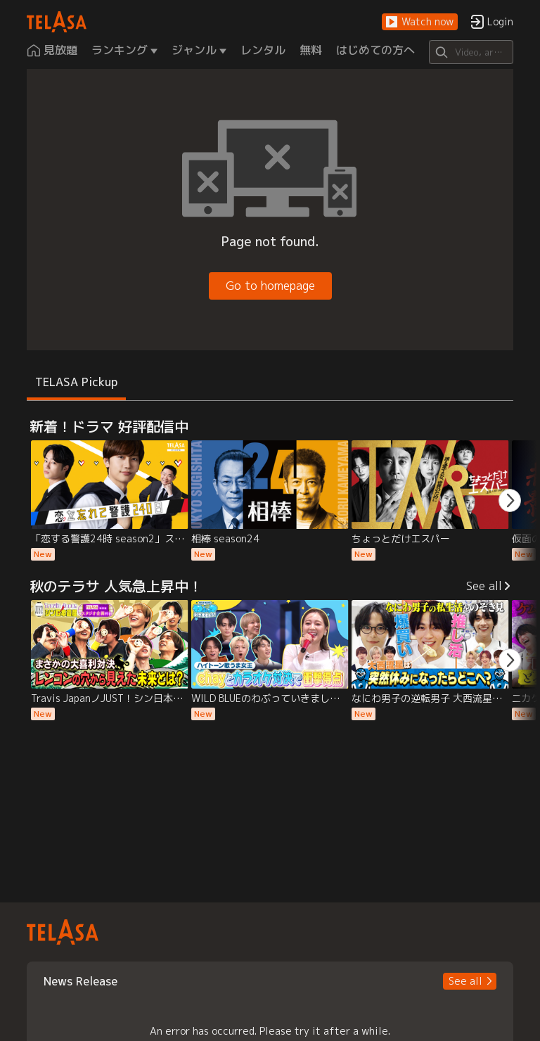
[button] (420, 22)
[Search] (471, 52)
